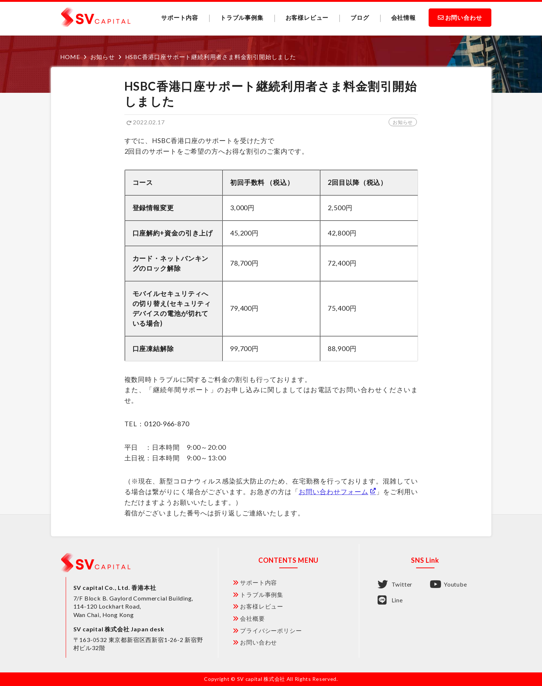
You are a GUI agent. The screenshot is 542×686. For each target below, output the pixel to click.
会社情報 (403, 17)
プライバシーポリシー (271, 630)
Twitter (395, 584)
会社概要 (252, 618)
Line (390, 600)
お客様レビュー (307, 17)
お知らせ (403, 122)
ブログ (359, 17)
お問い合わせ (463, 17)
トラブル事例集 (241, 17)
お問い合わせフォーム (333, 492)
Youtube (448, 584)
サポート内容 (179, 17)
